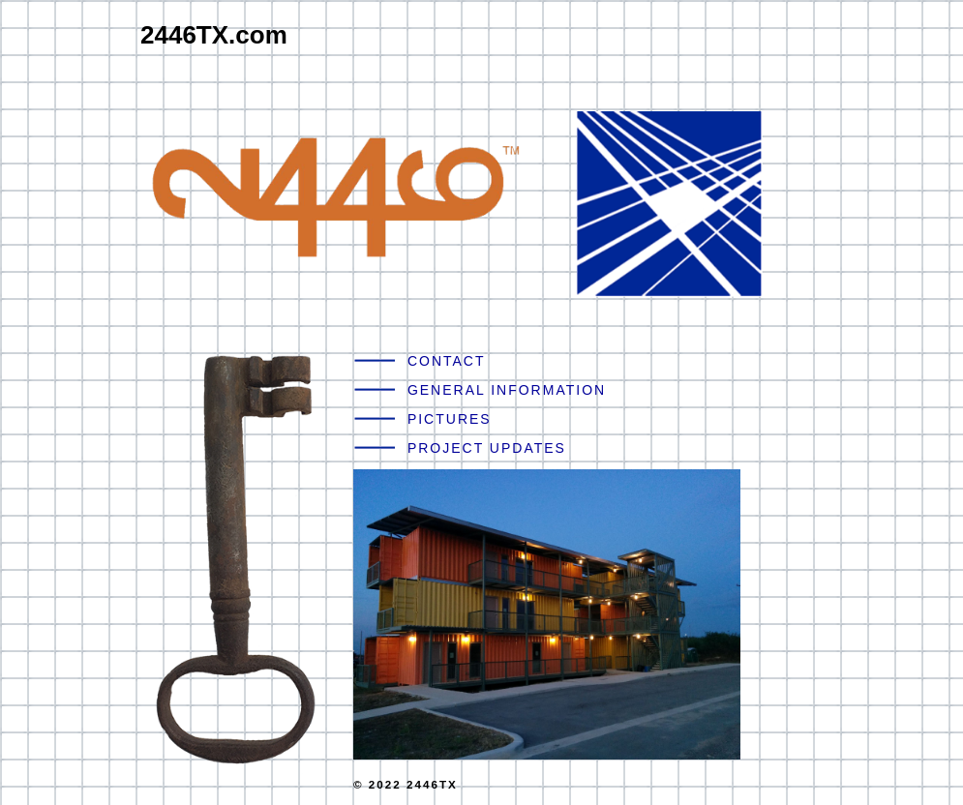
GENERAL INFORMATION (506, 390)
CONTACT (446, 361)
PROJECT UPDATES (486, 448)
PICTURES (449, 419)
